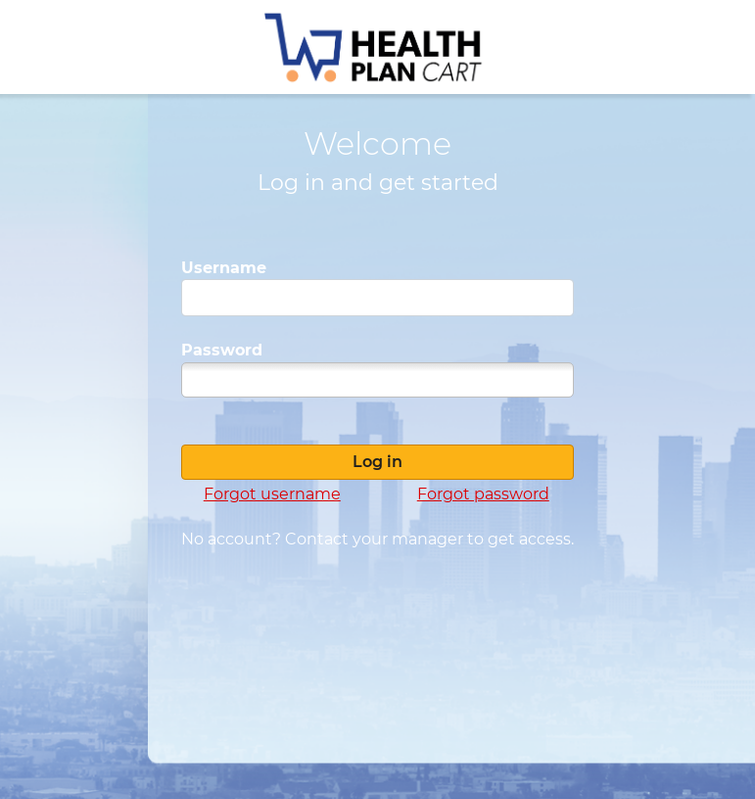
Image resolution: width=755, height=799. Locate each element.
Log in (377, 461)
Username (223, 267)
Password (221, 350)
